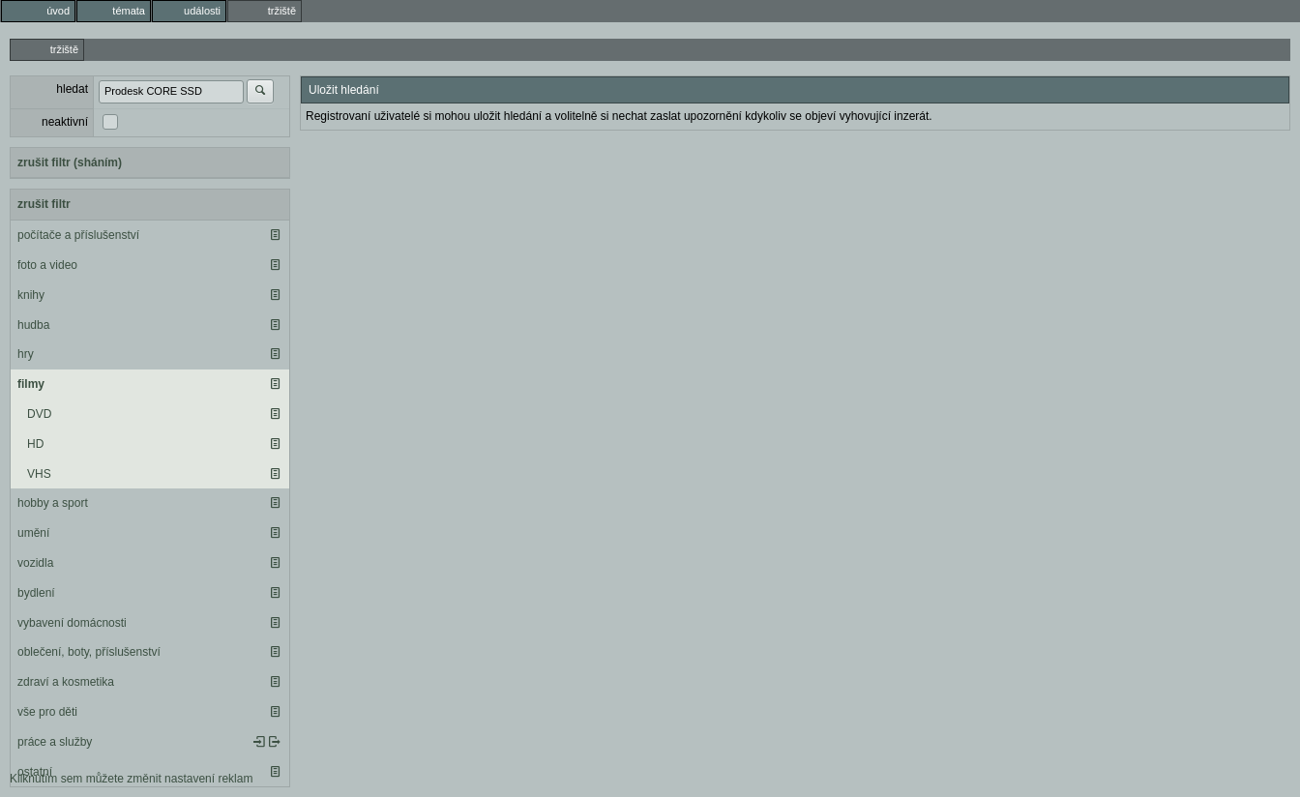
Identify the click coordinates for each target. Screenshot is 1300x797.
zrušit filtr (44, 204)
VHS (39, 474)
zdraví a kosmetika (65, 682)
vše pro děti (47, 712)
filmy (30, 384)
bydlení (36, 593)
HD (35, 444)
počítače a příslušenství (78, 235)
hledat (72, 89)
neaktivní (65, 122)
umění (33, 533)
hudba (33, 325)
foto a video (47, 265)
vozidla (35, 563)
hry (25, 354)
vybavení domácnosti (72, 623)
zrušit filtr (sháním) (69, 162)
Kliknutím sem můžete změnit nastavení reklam (131, 778)
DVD (39, 414)
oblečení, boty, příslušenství (89, 652)
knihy (30, 295)
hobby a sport (52, 503)
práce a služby (54, 742)
